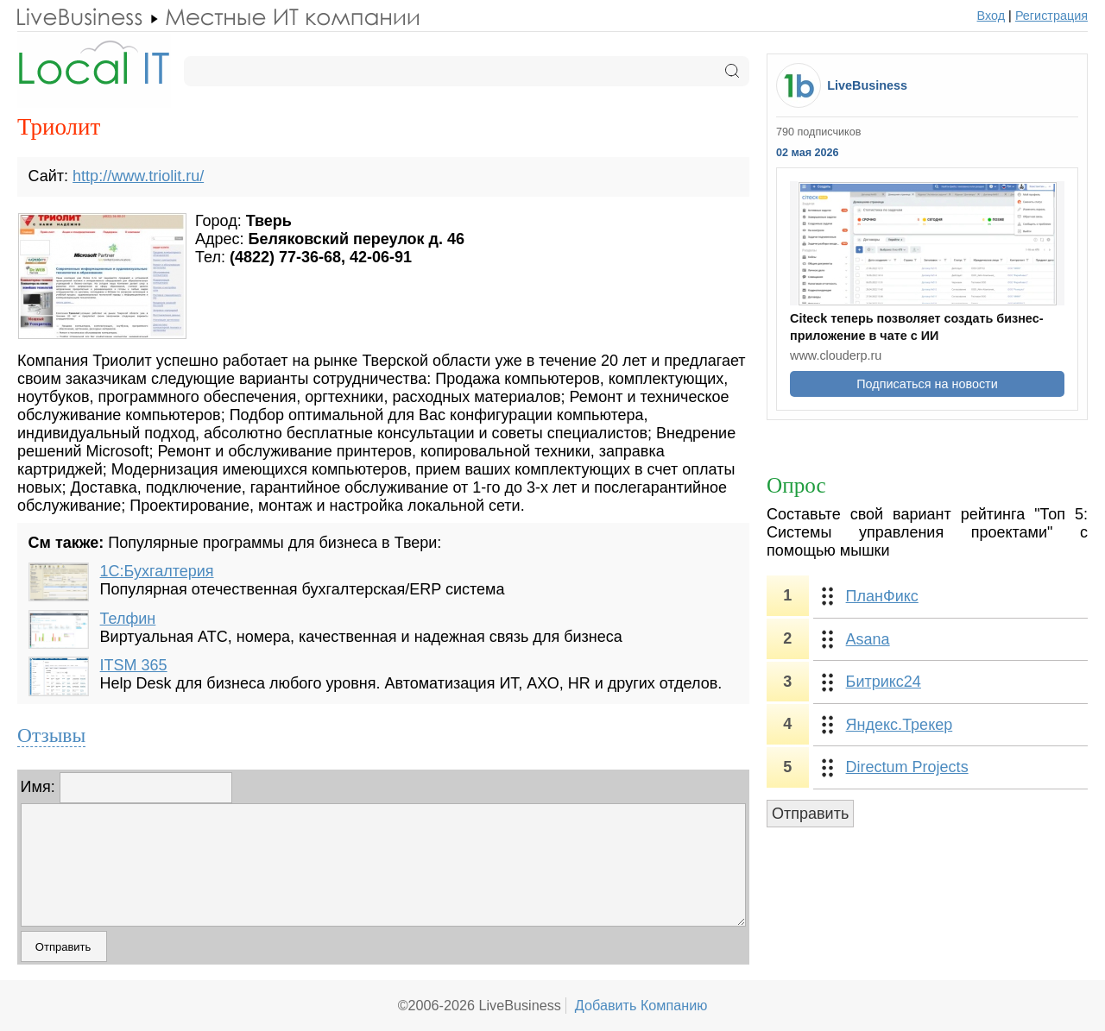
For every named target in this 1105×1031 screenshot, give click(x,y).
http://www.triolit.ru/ (138, 176)
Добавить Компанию (641, 1005)
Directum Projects (907, 767)
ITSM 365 (133, 665)
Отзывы (51, 735)
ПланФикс (882, 596)
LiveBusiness (867, 85)
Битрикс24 (883, 681)
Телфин (128, 618)
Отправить (810, 813)
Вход (991, 15)
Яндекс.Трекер (899, 724)
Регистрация (1051, 15)
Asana (868, 639)
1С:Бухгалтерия (157, 571)
